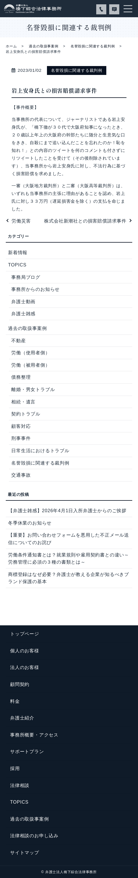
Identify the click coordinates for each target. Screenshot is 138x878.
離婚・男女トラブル (33, 389)
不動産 (18, 340)
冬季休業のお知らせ (30, 523)
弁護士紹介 (22, 717)
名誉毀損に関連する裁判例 (93, 46)
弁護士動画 (23, 301)
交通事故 (21, 475)
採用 (15, 768)
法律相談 (19, 785)
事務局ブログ (25, 277)
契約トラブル (25, 413)
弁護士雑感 (23, 313)
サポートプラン (27, 751)
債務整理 (21, 377)
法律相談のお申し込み (34, 835)
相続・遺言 (23, 401)
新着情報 (17, 252)
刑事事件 (21, 438)
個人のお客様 (24, 650)
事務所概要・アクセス (34, 734)
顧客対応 (21, 426)
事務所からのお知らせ (35, 289)
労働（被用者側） (30, 365)
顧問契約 (19, 684)
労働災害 (21, 220)
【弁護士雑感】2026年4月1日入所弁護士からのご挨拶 (67, 510)
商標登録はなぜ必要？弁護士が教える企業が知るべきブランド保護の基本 (68, 578)
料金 (15, 701)
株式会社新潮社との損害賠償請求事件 (85, 220)
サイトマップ (24, 852)
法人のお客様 (24, 667)
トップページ (24, 633)
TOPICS (17, 264)
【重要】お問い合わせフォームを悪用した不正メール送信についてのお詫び (68, 539)
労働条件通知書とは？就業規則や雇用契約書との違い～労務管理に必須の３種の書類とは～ (68, 558)
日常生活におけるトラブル (40, 450)
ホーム (11, 46)
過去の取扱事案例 (43, 46)
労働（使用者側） (30, 352)
